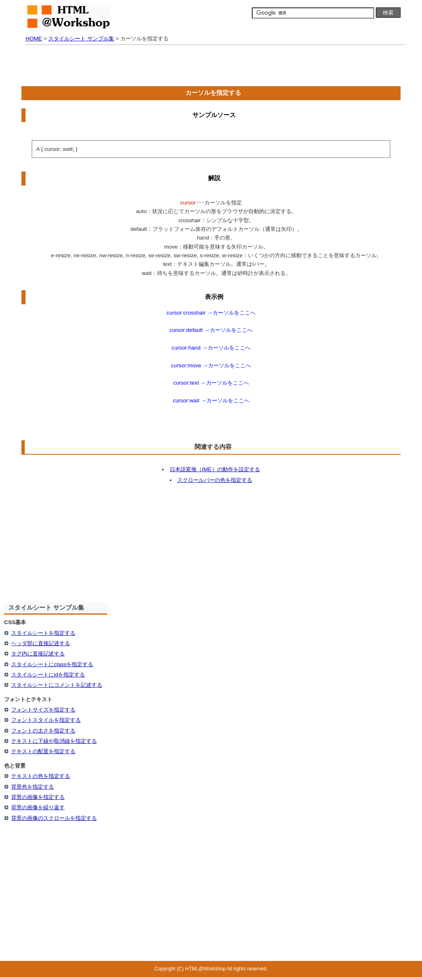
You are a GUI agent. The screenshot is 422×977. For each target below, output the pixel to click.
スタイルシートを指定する (43, 633)
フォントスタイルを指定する (46, 720)
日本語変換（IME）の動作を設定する (215, 469)
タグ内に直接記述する (38, 654)
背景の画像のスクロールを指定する (54, 818)
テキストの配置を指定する (43, 751)
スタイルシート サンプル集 (81, 38)
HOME (34, 38)
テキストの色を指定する (40, 776)
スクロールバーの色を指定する (214, 480)
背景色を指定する (32, 787)
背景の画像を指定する (38, 797)
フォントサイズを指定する (43, 710)
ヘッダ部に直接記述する (40, 643)
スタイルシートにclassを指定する (52, 664)
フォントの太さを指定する (43, 731)
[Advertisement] (211, 67)
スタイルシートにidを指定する (48, 675)
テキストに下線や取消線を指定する (54, 741)
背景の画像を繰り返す (38, 807)
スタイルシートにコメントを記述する (56, 685)
